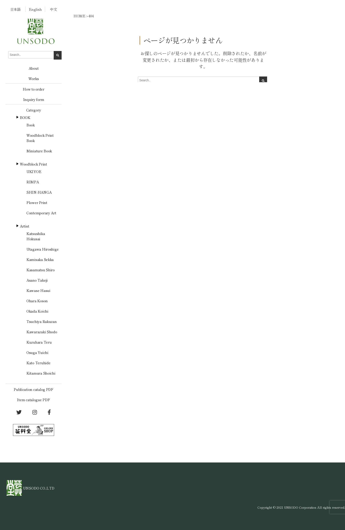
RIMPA (32, 181)
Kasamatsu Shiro (40, 269)
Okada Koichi (37, 311)
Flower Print (36, 202)
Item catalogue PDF (33, 399)
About (34, 68)
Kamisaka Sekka (40, 259)
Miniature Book (39, 150)
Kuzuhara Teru (39, 342)
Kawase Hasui (38, 290)
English (35, 9)
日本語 (15, 9)
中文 (53, 9)
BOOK (25, 117)
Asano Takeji (37, 280)
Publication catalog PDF (33, 389)
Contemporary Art (41, 212)
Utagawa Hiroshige (42, 249)
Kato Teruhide (38, 362)
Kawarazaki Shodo (41, 331)
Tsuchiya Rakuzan (41, 321)
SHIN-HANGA (38, 192)
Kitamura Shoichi (40, 373)
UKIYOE (33, 171)
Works (33, 78)
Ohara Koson (37, 300)
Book (30, 124)
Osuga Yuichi (37, 352)
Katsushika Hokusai (35, 236)
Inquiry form (33, 99)
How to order (33, 89)
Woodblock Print (33, 164)
